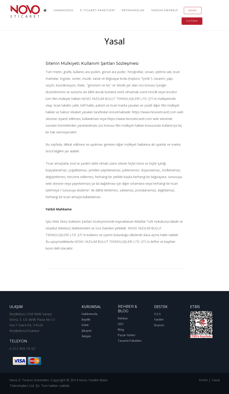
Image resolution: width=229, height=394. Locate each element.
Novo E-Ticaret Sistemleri (29, 380)
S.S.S (157, 314)
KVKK (85, 325)
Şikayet (86, 331)
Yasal (216, 380)
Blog (121, 329)
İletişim (192, 20)
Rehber (123, 318)
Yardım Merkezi (164, 10)
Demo (193, 10)
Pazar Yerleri (126, 335)
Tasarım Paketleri (130, 341)
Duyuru (159, 325)
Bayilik (86, 319)
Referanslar (133, 10)
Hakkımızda (63, 10)
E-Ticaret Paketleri (97, 10)
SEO (120, 324)
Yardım (158, 319)
